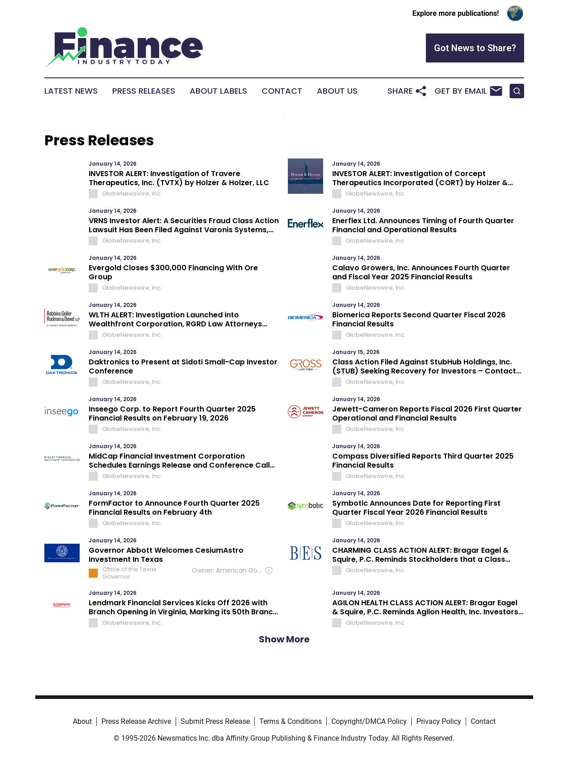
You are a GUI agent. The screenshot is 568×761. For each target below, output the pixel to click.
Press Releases (143, 91)
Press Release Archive (136, 721)
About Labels (218, 91)
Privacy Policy (438, 721)
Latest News (71, 91)
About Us (337, 91)
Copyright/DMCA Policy (369, 721)
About (82, 721)
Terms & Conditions (290, 721)
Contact (282, 91)
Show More (284, 639)
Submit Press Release (215, 721)
